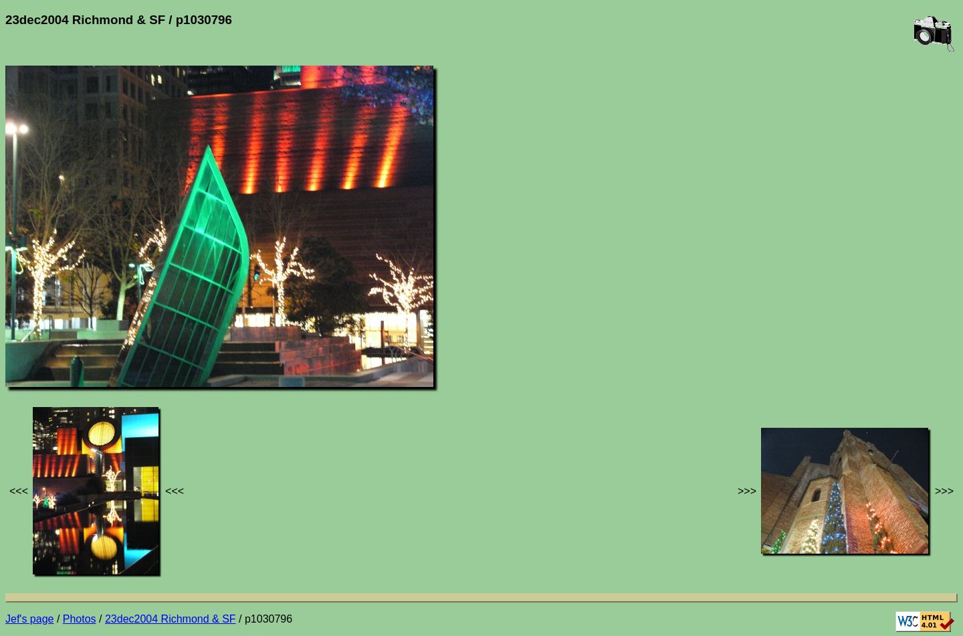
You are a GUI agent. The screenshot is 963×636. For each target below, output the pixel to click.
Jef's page (29, 619)
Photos (79, 619)
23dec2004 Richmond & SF (170, 619)
